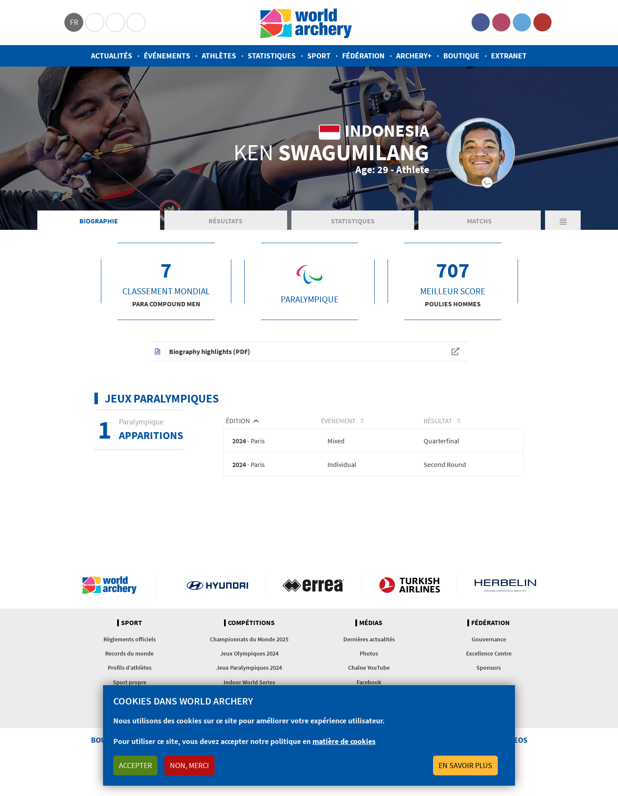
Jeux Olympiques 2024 (249, 653)
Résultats (225, 221)
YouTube (542, 22)
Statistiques (272, 56)
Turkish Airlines (409, 585)
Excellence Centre (489, 653)
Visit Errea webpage (313, 585)
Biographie (98, 221)
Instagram (501, 22)
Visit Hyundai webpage (217, 585)
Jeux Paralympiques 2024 (249, 667)
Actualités (111, 56)
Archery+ (414, 56)
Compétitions (251, 623)
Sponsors (488, 667)
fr (74, 22)
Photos (369, 653)
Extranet (509, 56)
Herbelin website (505, 585)
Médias (370, 623)
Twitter (521, 22)
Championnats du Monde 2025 (249, 639)
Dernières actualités (369, 639)
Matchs (479, 221)
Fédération (363, 56)
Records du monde (129, 653)
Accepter (135, 765)
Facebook (480, 22)
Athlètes (219, 56)
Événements (167, 56)
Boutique (461, 56)
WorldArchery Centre (136, 22)
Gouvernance (489, 639)
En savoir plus (465, 765)
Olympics (94, 22)
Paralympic (115, 22)
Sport (318, 56)
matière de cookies (344, 741)
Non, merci (189, 765)
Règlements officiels (129, 639)
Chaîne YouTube (369, 667)
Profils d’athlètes (129, 667)
